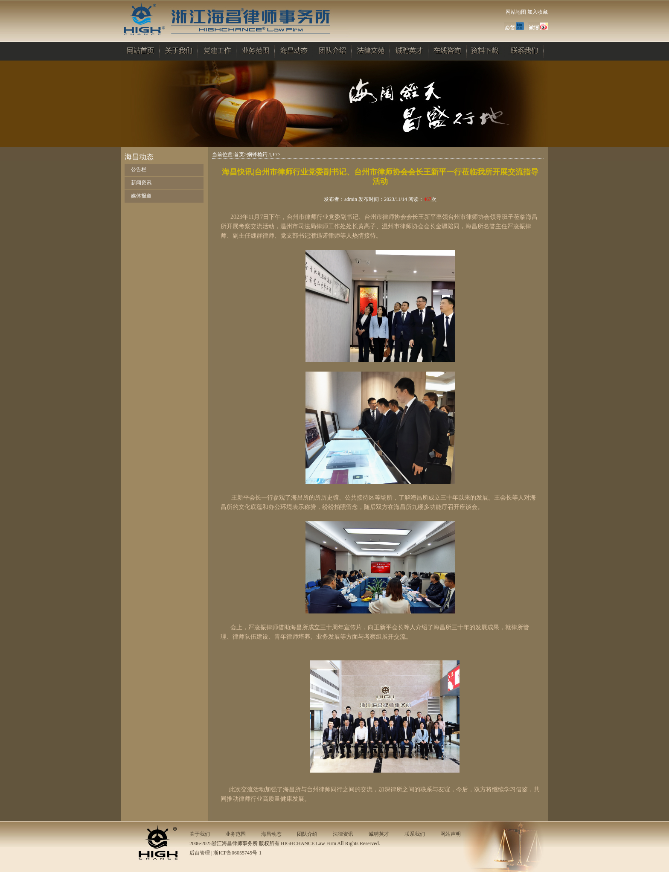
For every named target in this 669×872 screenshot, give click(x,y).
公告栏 (138, 169)
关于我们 (199, 834)
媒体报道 (141, 196)
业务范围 (235, 834)
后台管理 (199, 853)
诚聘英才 (379, 834)
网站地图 (516, 12)
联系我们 (414, 834)
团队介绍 (307, 834)
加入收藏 (537, 12)
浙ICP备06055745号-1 (237, 853)
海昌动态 (271, 834)
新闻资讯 (141, 183)
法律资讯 (343, 834)
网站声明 (450, 834)
